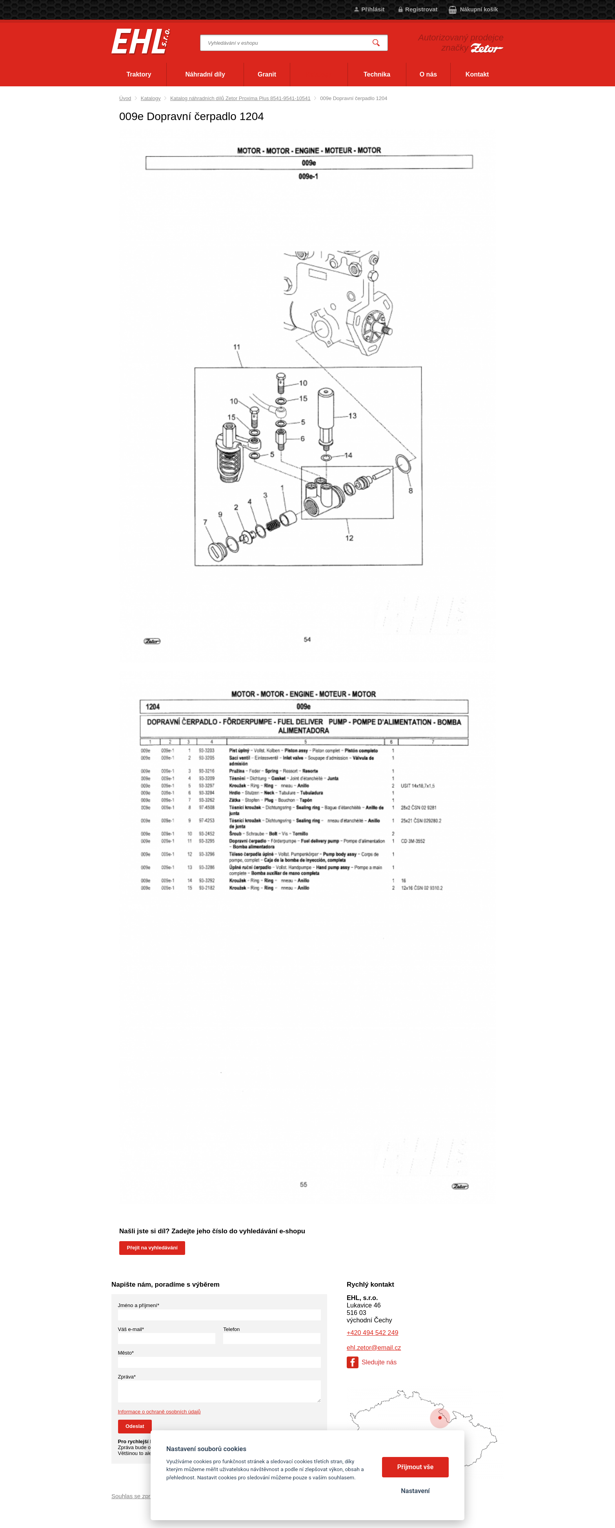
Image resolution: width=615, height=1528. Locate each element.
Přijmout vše (415, 1467)
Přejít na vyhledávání (152, 1248)
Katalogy (151, 98)
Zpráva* (127, 1377)
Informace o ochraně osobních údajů (159, 1412)
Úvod (125, 98)
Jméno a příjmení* (139, 1305)
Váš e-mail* (131, 1329)
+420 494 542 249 (372, 1332)
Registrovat (421, 9)
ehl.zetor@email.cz (374, 1347)
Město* (126, 1353)
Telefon (231, 1329)
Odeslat (135, 1426)
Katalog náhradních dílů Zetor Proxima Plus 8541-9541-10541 (240, 98)
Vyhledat (376, 43)
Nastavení (415, 1491)
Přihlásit (372, 9)
